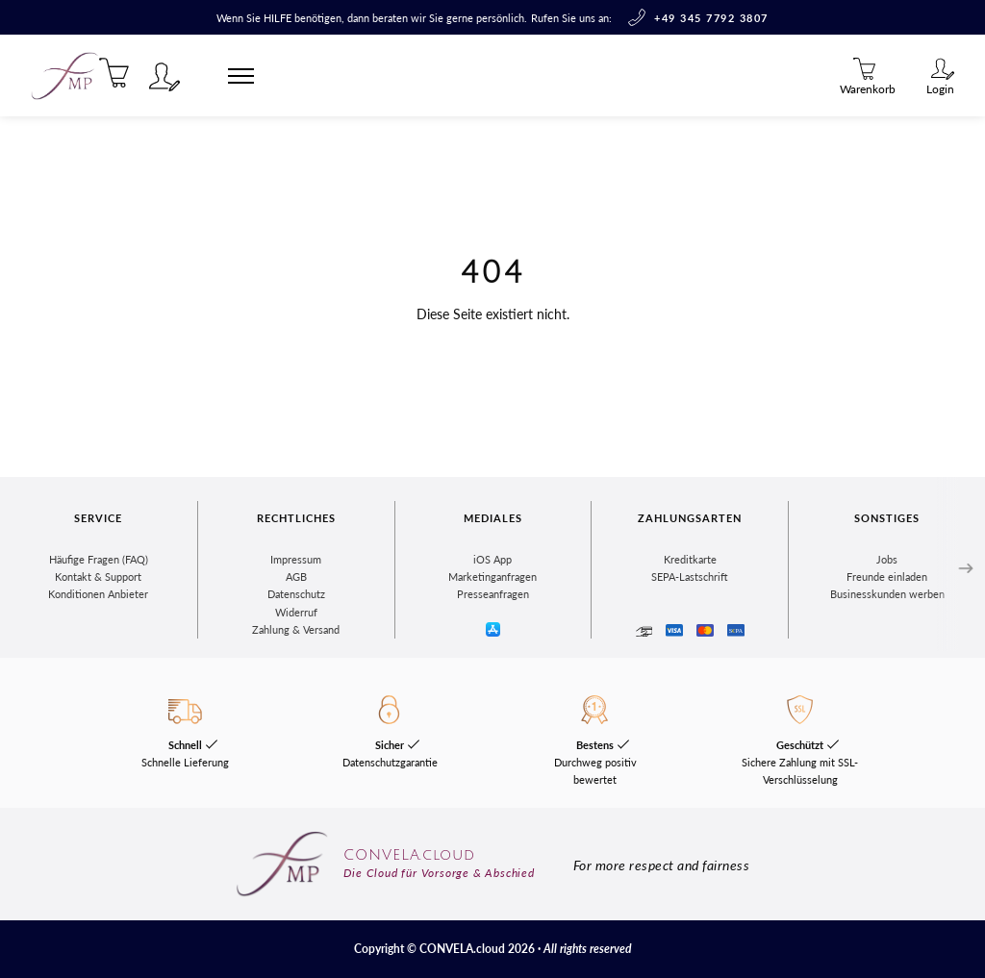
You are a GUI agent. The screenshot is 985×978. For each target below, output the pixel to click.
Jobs (886, 559)
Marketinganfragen (492, 576)
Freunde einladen (886, 576)
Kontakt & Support (98, 576)
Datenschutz (296, 594)
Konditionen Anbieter (98, 594)
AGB (296, 576)
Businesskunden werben (887, 594)
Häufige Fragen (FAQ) (98, 559)
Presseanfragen (493, 594)
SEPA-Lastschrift (689, 576)
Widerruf (296, 612)
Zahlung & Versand (296, 629)
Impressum (295, 559)
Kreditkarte (690, 559)
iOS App (492, 559)
